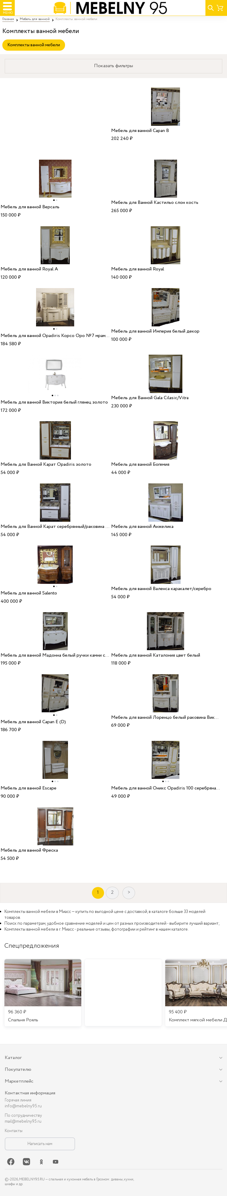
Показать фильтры (113, 65)
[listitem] (42, 992)
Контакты (13, 1131)
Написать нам (39, 1144)
